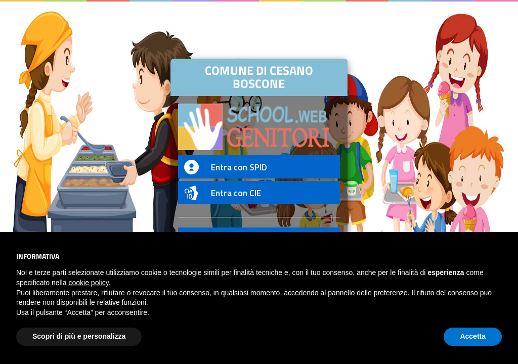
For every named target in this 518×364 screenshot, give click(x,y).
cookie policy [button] (89, 283)
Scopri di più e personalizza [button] (78, 336)
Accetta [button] (473, 336)
